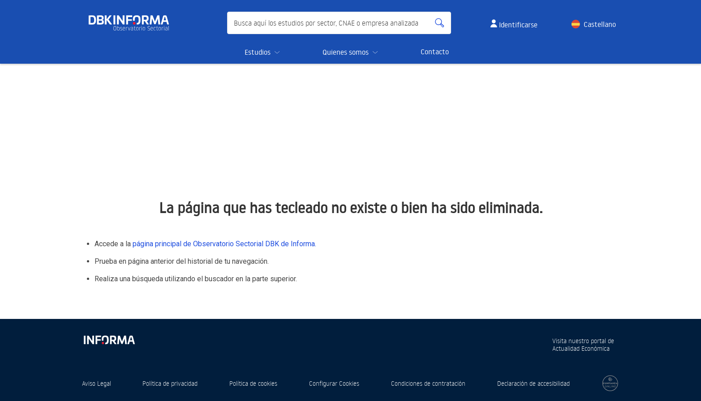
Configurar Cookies (334, 383)
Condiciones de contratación (428, 383)
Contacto (435, 51)
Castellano (600, 24)
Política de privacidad (170, 383)
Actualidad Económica (581, 348)
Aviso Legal (96, 383)
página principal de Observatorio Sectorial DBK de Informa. (224, 244)
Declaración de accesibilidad (533, 383)
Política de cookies (253, 383)
